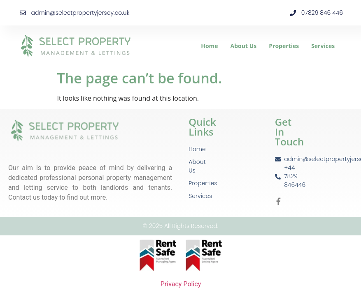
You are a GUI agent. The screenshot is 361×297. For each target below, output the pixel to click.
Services (323, 46)
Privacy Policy (180, 284)
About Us (244, 46)
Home (209, 46)
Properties (284, 46)
